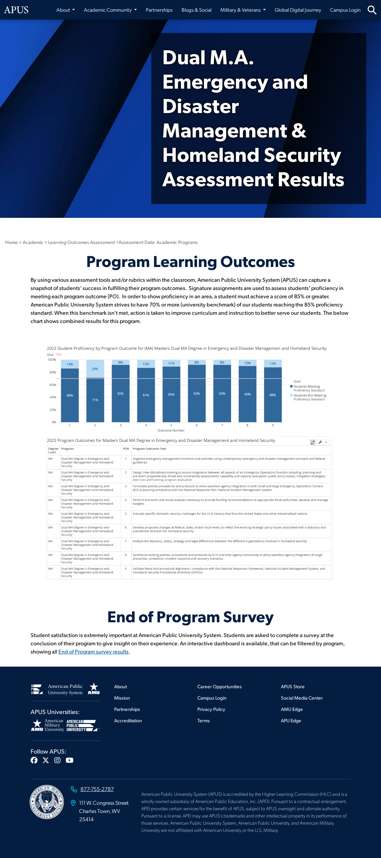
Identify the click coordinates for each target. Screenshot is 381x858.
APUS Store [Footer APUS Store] (293, 686)
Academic (33, 242)
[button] (34, 760)
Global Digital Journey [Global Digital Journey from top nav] (298, 9)
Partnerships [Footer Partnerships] (127, 709)
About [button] (63, 9)
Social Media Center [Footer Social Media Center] (302, 698)
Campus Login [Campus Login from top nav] (345, 9)
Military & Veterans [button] (241, 9)
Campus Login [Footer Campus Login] (212, 698)
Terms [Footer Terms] (203, 720)
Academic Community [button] (108, 9)
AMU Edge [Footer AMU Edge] (292, 709)
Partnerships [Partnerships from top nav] (159, 9)
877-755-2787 (97, 788)
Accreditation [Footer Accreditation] (128, 720)
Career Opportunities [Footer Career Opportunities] (219, 686)
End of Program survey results (93, 651)
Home (11, 242)
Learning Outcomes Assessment (81, 242)
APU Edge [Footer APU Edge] (291, 720)
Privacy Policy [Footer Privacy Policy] (211, 709)
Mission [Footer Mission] (122, 698)
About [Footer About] (120, 686)
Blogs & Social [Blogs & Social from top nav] (196, 9)
